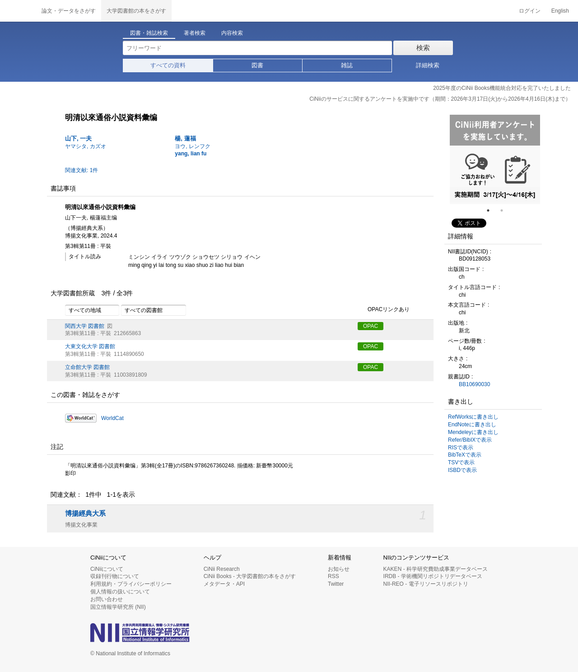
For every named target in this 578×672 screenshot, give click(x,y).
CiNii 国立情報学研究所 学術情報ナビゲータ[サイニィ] (18, 11)
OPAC (370, 326)
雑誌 (347, 65)
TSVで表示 (461, 462)
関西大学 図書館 (84, 326)
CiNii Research (222, 569)
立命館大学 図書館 (87, 367)
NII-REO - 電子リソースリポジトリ (425, 584)
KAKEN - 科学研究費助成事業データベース (435, 569)
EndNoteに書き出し (472, 424)
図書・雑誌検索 (149, 33)
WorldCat (112, 418)
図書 (257, 65)
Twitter (336, 584)
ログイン (530, 11)
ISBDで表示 (462, 470)
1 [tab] (491, 210)
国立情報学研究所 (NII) (118, 607)
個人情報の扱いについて (120, 591)
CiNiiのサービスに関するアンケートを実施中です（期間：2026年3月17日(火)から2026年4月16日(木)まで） (440, 99)
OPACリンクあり (384, 310)
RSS (333, 576)
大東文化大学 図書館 (90, 346)
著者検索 (194, 33)
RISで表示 (460, 447)
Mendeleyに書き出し (473, 432)
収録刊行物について (114, 576)
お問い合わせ (106, 599)
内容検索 (232, 33)
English (560, 11)
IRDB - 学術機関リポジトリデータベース (432, 576)
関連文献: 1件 (81, 170)
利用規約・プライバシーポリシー (131, 584)
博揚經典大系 (85, 513)
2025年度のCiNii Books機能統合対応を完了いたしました (502, 88)
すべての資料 (168, 65)
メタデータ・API (224, 584)
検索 (423, 47)
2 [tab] (505, 210)
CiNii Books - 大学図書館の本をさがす (250, 576)
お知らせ (339, 569)
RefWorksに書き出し (473, 417)
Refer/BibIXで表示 (470, 440)
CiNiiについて (106, 569)
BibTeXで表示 (464, 455)
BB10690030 (474, 384)
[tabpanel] (495, 159)
